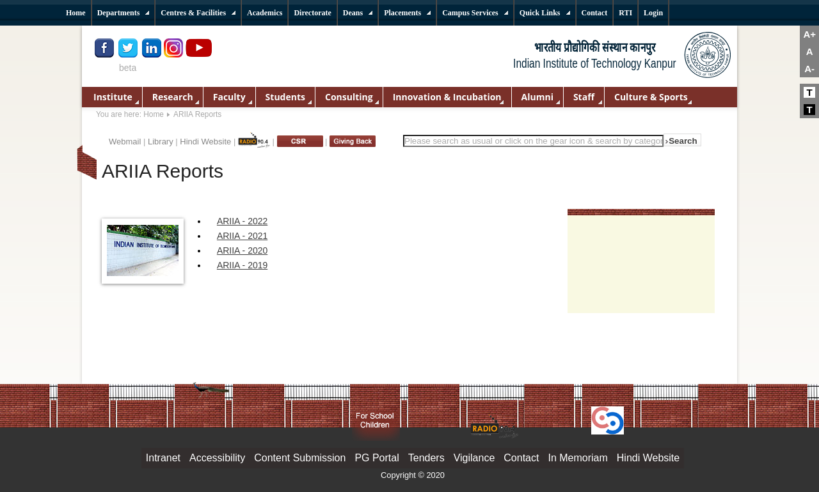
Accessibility (217, 457)
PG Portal (376, 457)
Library (160, 141)
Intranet (163, 457)
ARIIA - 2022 (242, 221)
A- (809, 68)
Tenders (426, 457)
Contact (521, 457)
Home (153, 114)
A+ (809, 34)
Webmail (125, 141)
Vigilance (474, 457)
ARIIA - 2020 (242, 250)
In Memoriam (577, 457)
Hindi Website (205, 141)
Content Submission (300, 457)
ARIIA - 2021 (242, 236)
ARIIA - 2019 (242, 265)
